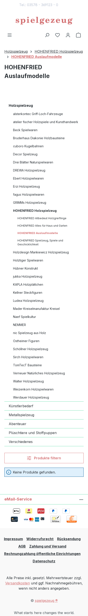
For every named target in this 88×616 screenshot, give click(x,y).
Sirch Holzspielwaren (28, 357)
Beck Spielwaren (25, 130)
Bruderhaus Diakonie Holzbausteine (39, 138)
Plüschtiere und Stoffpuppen (33, 433)
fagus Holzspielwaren (28, 194)
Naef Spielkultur (24, 317)
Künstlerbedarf (21, 406)
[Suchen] (47, 35)
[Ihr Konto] (68, 35)
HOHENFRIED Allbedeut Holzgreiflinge (41, 218)
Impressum (13, 539)
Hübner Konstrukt (25, 268)
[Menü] (9, 35)
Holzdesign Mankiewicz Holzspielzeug (41, 252)
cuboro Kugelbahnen (28, 146)
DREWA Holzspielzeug (29, 170)
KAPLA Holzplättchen (28, 284)
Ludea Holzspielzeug (28, 300)
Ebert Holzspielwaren (28, 178)
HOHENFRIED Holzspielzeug (35, 210)
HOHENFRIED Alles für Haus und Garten (42, 225)
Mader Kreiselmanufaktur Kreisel (36, 309)
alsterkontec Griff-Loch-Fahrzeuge (38, 114)
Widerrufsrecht (40, 539)
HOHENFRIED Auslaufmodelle (37, 233)
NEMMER (19, 325)
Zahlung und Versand (47, 546)
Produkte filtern (44, 458)
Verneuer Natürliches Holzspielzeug (39, 373)
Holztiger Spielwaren (28, 260)
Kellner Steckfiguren (27, 292)
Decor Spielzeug (25, 154)
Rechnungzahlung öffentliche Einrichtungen (42, 554)
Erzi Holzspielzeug (26, 186)
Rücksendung (69, 539)
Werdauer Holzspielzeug (31, 397)
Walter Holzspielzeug (28, 381)
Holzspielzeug (21, 105)
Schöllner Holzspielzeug (30, 349)
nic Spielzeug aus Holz (29, 333)
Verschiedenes (21, 442)
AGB (22, 546)
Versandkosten (17, 583)
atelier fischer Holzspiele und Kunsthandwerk (45, 122)
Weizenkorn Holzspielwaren (33, 389)
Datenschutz (44, 561)
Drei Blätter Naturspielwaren (33, 162)
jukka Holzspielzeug (27, 276)
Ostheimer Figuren (26, 341)
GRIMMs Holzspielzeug (29, 202)
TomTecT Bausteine (27, 365)
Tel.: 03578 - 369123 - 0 (38, 5)
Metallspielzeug (21, 415)
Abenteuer (17, 424)
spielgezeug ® (46, 600)
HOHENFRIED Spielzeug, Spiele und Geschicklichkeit (40, 242)
